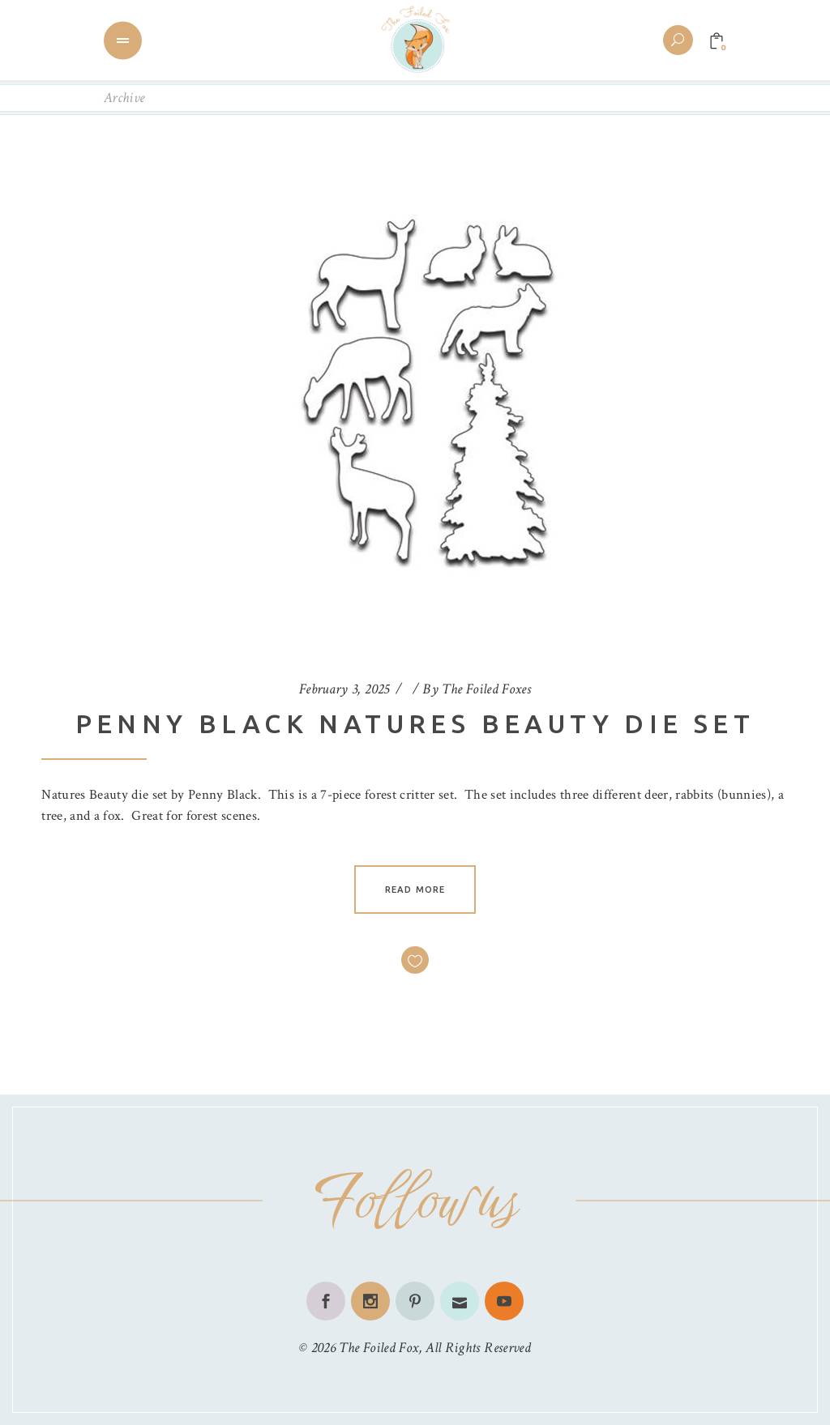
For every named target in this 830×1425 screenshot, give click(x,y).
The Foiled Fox (378, 1347)
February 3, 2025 (344, 689)
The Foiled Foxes (486, 689)
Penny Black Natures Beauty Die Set (415, 723)
